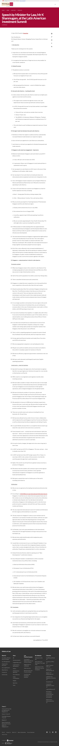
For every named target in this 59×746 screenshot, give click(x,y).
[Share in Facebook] (51, 42)
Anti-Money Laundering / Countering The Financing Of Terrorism (49, 694)
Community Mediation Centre (50, 684)
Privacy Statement (30, 732)
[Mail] (51, 39)
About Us (4, 655)
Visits (14, 685)
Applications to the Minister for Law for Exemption (39, 668)
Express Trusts (5, 714)
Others (14, 668)
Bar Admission (38, 655)
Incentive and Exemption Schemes (27, 676)
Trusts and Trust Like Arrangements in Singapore (6, 710)
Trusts (3, 706)
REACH (13, 732)
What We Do (5, 670)
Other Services (27, 668)
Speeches (25, 33)
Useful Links (4, 674)
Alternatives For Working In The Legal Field (40, 663)
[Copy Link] (51, 36)
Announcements (16, 660)
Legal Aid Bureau (50, 689)
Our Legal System (6, 667)
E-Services (48, 655)
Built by (8, 743)
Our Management (6, 661)
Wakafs (3, 720)
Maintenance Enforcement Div (50, 700)
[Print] (51, 33)
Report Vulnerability (22, 732)
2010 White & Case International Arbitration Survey (33, 494)
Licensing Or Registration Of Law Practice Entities (28, 661)
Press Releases (16, 674)
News (14, 655)
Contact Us (4, 672)
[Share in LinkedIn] (51, 45)
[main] (29, 327)
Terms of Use (4, 734)
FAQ (3, 732)
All (13, 657)
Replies (14, 680)
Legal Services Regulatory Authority (51, 677)
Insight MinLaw (16, 662)
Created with (8, 740)
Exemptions (48, 681)
